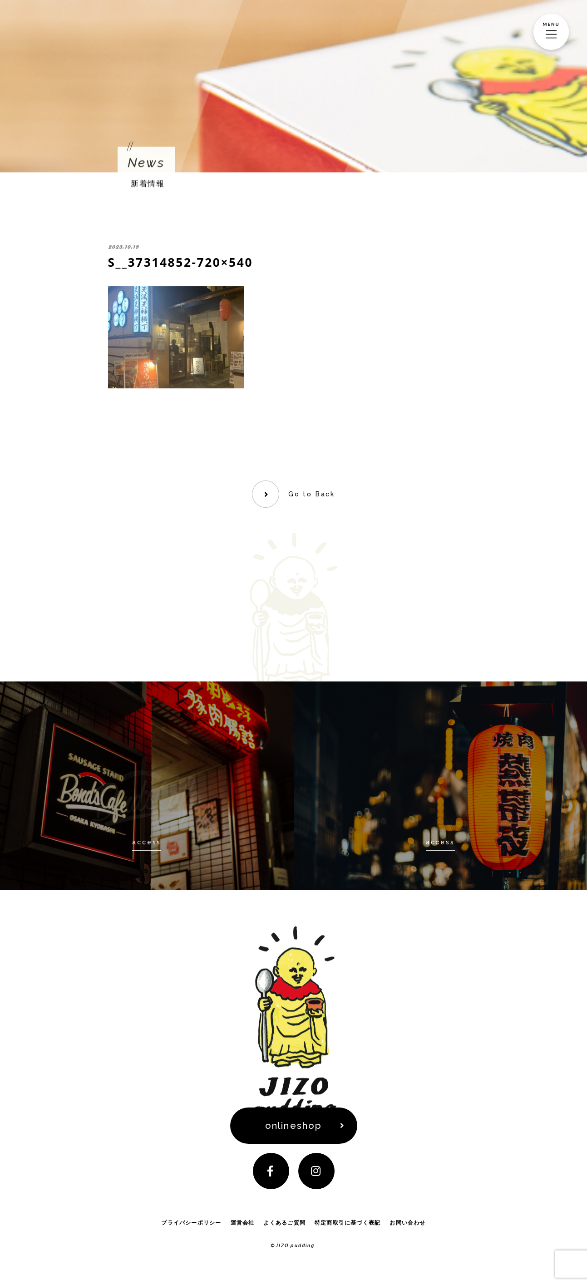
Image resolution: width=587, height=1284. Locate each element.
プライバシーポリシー (191, 1222)
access (146, 841)
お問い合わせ (407, 1222)
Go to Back (311, 494)
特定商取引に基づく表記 (347, 1222)
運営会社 (243, 1222)
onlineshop (293, 1125)
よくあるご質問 (284, 1222)
